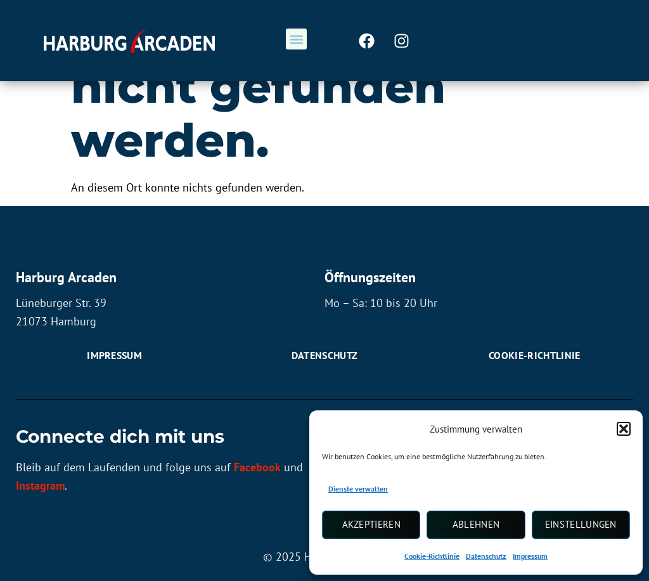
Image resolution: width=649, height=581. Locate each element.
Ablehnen (476, 524)
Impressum (530, 556)
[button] (623, 428)
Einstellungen (581, 524)
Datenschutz (486, 556)
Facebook (257, 467)
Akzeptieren (371, 524)
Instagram (40, 486)
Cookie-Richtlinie (431, 556)
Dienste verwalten (358, 488)
